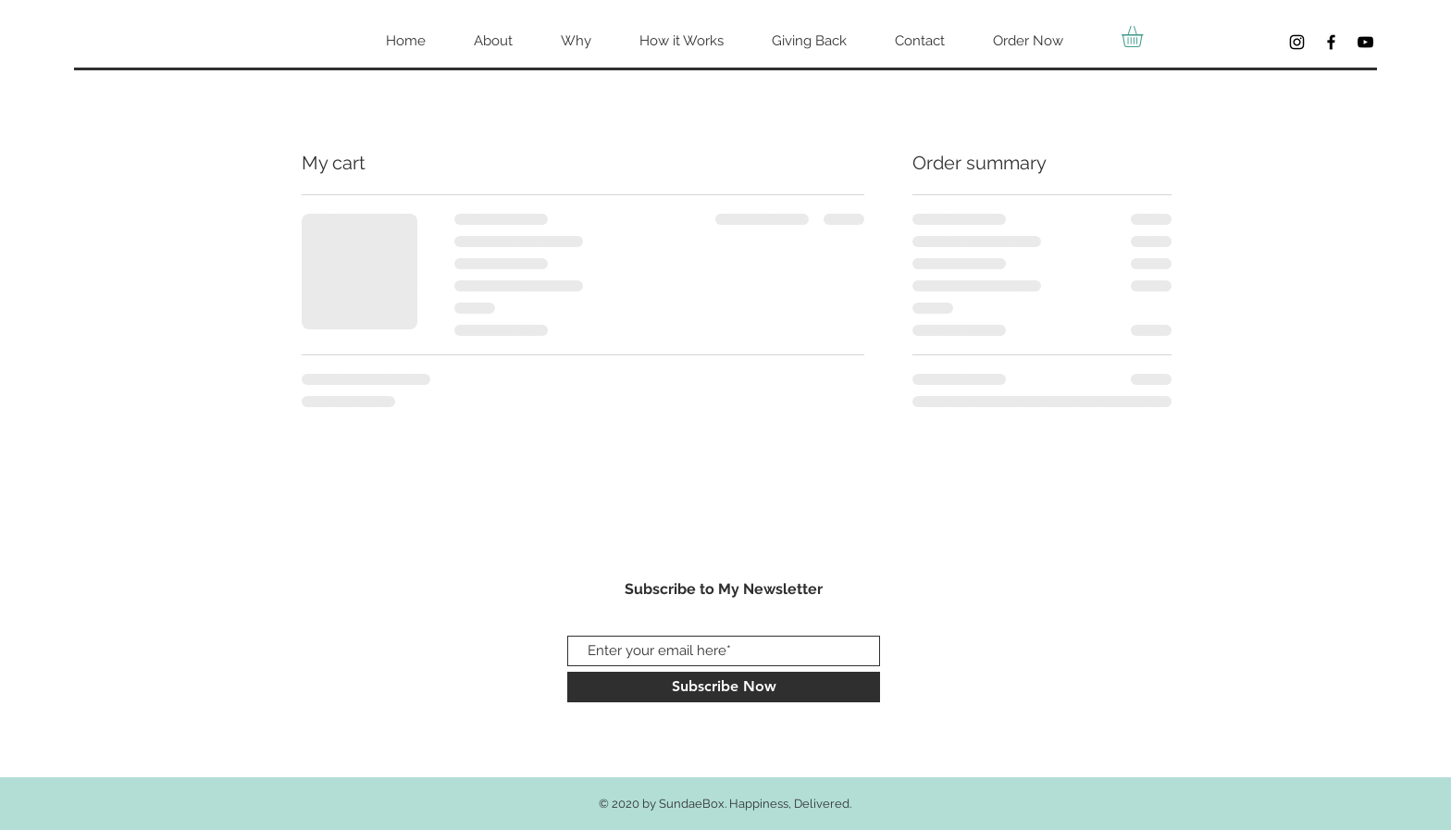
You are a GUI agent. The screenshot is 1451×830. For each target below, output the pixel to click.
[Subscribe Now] (723, 687)
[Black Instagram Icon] (1297, 42)
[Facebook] (1331, 42)
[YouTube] (1365, 42)
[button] (1145, 36)
